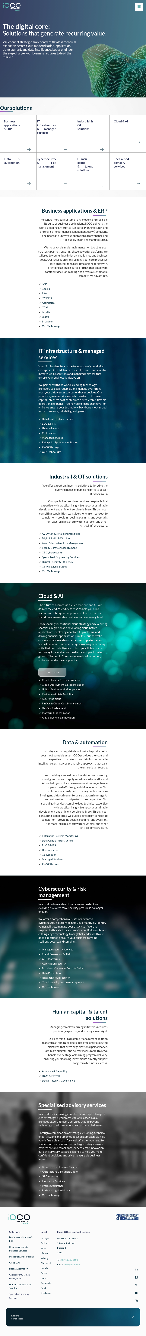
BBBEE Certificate (46, 1280)
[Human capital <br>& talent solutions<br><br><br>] (101, 186)
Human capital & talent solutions (85, 164)
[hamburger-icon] (139, 7)
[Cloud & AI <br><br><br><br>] (138, 141)
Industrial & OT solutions (21, 1256)
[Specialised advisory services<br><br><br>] (138, 183)
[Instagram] (136, 1301)
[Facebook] (136, 1277)
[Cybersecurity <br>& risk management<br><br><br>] (65, 183)
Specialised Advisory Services (19, 1296)
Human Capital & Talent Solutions (20, 1286)
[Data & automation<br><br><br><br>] (28, 183)
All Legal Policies (45, 1241)
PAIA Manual (44, 1250)
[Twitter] (136, 1285)
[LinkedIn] (136, 1270)
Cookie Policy (44, 1270)
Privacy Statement (46, 1260)
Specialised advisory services (121, 162)
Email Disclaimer (46, 1290)
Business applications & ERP (12, 125)
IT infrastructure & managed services (46, 126)
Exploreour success (17, 1317)
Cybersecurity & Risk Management (19, 1276)
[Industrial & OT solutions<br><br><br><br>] (101, 149)
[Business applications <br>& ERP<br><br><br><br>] (28, 149)
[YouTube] (136, 1293)
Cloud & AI (121, 121)
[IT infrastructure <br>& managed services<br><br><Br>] (65, 149)
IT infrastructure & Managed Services (18, 1248)
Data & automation (12, 160)
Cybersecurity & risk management (46, 162)
